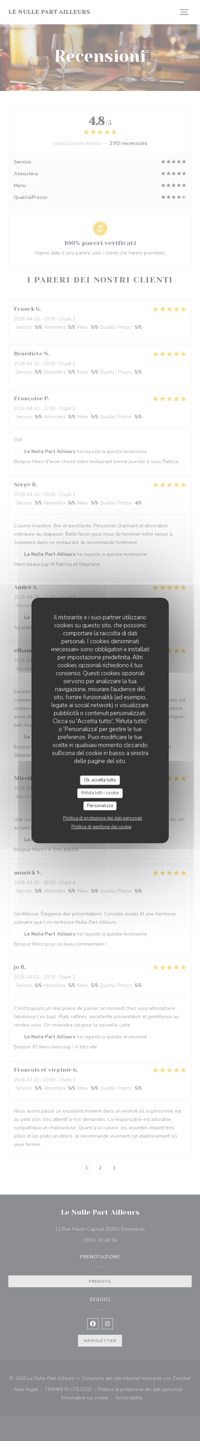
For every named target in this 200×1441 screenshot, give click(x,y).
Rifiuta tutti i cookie (100, 793)
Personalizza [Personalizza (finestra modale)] (100, 806)
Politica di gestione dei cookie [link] (101, 827)
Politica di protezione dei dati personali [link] (102, 818)
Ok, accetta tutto (100, 780)
